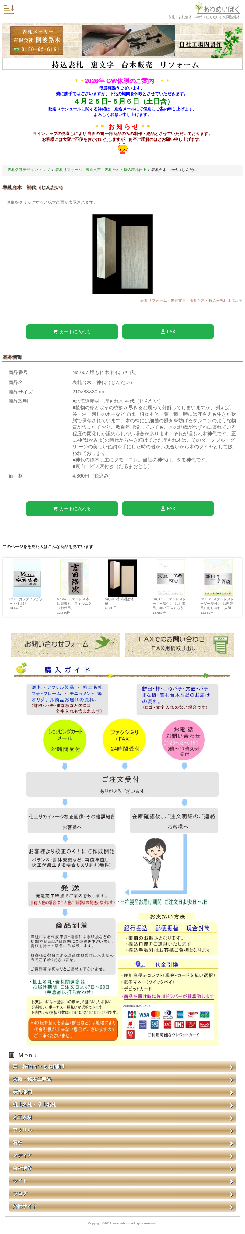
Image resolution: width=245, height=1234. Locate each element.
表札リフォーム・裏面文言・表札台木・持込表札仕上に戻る (191, 300)
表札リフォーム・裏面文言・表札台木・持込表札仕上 (100, 170)
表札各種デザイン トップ (29, 170)
